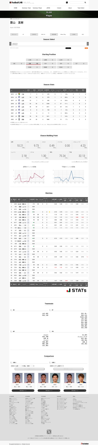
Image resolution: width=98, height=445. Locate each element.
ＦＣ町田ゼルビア (12, 407)
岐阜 (20, 238)
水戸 (20, 251)
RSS (86, 48)
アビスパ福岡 (12, 422)
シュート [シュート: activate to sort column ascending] (58, 90)
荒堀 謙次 (84, 325)
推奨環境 (41, 435)
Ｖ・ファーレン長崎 (13, 423)
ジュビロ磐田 (28, 415)
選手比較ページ (23, 390)
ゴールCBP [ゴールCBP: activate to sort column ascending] (86, 200)
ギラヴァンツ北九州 (45, 419)
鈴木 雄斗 (84, 338)
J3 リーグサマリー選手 (61, 407)
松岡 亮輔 (45, 336)
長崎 (20, 233)
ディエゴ (46, 340)
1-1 (25, 206)
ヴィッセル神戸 (12, 418)
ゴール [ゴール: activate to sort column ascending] (52, 90)
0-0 (25, 235)
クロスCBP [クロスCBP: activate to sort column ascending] (65, 200)
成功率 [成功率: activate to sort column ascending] (65, 90)
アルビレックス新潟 (29, 413)
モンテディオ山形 (28, 403)
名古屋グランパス (12, 413)
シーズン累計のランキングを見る (79, 161)
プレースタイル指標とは (78, 405)
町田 (20, 220)
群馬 (20, 230)
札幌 (20, 222)
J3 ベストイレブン (60, 409)
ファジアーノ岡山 (12, 419)
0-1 (25, 204)
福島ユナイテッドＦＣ (45, 398)
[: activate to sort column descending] (11, 90)
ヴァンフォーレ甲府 (29, 411)
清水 (20, 214)
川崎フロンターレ (12, 409)
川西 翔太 (84, 340)
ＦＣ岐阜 (43, 407)
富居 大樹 (45, 315)
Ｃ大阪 (19, 212)
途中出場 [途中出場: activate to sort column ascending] (40, 90)
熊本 (20, 257)
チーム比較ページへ (29, 369)
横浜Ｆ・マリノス (12, 410)
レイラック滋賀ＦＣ (45, 409)
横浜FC (19, 241)
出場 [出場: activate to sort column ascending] (28, 90)
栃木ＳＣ (43, 399)
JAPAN (48, 8)
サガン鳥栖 (27, 421)
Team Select (81, 8)
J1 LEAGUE (11, 396)
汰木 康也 (45, 345)
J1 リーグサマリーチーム (62, 398)
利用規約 (37, 435)
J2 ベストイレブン (60, 405)
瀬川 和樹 (84, 324)
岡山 (20, 225)
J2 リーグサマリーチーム (62, 402)
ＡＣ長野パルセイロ (45, 405)
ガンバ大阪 (11, 415)
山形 (23, 97)
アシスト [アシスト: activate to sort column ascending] (71, 90)
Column (59, 8)
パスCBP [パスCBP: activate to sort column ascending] (59, 200)
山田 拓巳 (84, 318)
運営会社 (55, 435)
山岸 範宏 (45, 313)
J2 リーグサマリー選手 (61, 403)
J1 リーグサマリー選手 (61, 399)
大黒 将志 (84, 343)
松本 (20, 249)
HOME (15, 8)
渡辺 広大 (84, 315)
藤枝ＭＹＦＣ (28, 417)
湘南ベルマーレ (28, 410)
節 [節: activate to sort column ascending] (11, 200)
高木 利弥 (84, 327)
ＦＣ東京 (11, 405)
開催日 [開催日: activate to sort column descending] (14, 200)
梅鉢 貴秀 (45, 343)
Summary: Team (26, 8)
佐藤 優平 (45, 342)
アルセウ (46, 335)
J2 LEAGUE (27, 396)
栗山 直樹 (84, 322)
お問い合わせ (60, 435)
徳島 (20, 209)
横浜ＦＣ (27, 409)
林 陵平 (84, 335)
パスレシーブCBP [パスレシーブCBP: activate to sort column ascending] (75, 200)
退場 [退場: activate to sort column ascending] (83, 90)
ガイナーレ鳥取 (44, 413)
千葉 (23, 94)
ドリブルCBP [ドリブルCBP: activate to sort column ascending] (70, 200)
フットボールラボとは (77, 401)
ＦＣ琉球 (43, 423)
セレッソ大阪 (12, 417)
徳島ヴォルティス (28, 418)
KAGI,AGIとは (75, 403)
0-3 (25, 243)
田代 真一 (84, 313)
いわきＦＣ (27, 405)
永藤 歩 (84, 342)
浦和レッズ (11, 401)
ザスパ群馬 (43, 401)
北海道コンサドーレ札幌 (30, 398)
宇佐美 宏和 (83, 317)
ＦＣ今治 (27, 419)
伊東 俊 (46, 338)
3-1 (25, 230)
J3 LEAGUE (43, 396)
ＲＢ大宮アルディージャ (30, 407)
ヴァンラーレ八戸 (28, 399)
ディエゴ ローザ (82, 336)
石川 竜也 (84, 320)
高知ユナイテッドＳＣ (45, 418)
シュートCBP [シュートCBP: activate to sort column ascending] (81, 200)
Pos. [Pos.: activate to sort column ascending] (37, 200)
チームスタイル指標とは (78, 406)
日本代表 (74, 399)
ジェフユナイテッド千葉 (14, 402)
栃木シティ (27, 406)
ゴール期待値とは (76, 409)
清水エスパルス (12, 411)
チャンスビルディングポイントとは (40, 161)
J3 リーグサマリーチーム (62, 406)
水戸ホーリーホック (13, 399)
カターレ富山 (28, 414)
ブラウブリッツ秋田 (29, 402)
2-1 (25, 246)
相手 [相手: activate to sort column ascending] (19, 200)
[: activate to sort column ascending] (14, 90)
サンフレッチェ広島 (13, 421)
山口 (20, 254)
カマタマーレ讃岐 (44, 415)
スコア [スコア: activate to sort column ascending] (24, 200)
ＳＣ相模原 (43, 402)
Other (74, 396)
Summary (59, 396)
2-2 (25, 209)
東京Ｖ (19, 228)
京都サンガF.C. (12, 414)
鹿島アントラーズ (12, 398)
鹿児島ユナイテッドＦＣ (46, 422)
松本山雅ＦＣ (43, 403)
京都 (20, 217)
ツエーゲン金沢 (44, 406)
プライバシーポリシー (48, 435)
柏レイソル (11, 403)
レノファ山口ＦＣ (44, 414)
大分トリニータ (28, 422)
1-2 (25, 259)
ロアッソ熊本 (43, 421)
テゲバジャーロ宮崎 (29, 423)
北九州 (19, 204)
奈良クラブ (43, 411)
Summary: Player (37, 8)
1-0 (25, 225)
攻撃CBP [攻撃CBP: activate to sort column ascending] (54, 200)
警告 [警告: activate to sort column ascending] (77, 90)
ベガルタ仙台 (28, 401)
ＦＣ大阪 (43, 410)
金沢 (20, 235)
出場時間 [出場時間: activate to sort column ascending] (46, 90)
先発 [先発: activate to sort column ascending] (34, 90)
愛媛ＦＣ (43, 417)
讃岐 (20, 246)
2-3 (25, 217)
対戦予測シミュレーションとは (79, 407)
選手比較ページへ (68, 369)
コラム (74, 398)
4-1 (25, 257)
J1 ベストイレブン (60, 401)
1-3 (25, 270)
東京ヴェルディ (12, 406)
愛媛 (23, 116)
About (70, 8)
